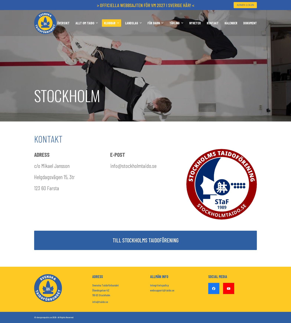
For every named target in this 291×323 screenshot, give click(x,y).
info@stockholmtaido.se (133, 165)
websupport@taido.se (162, 290)
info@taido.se (100, 301)
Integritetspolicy (159, 285)
